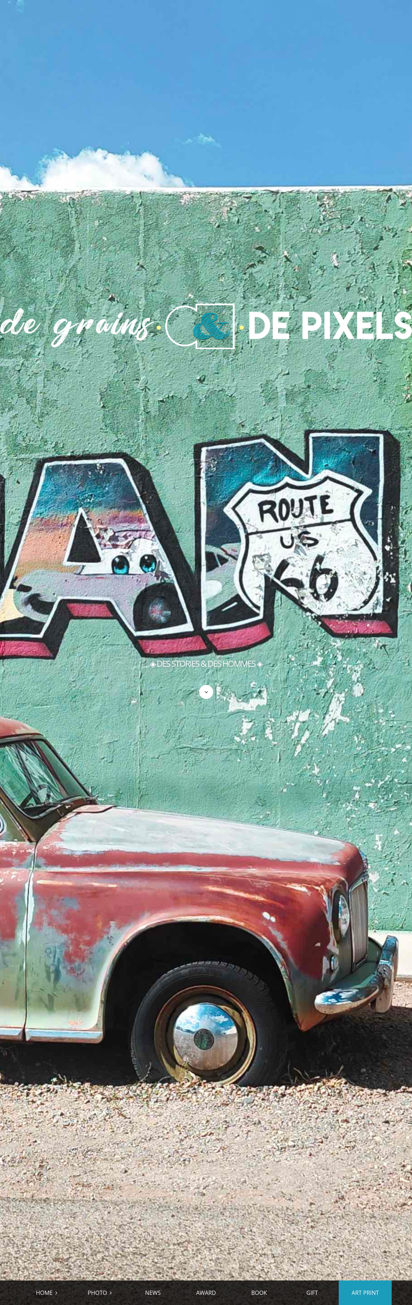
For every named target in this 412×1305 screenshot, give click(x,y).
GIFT (312, 1293)
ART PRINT (365, 1293)
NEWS (153, 1293)
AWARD (206, 1293)
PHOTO (97, 1293)
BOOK (259, 1293)
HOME (44, 1293)
